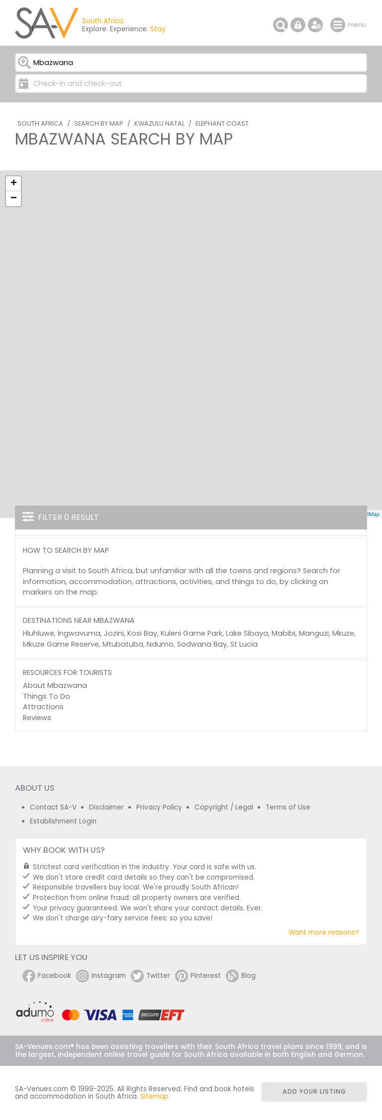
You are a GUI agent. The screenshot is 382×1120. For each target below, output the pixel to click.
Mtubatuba (122, 644)
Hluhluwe (38, 633)
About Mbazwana (55, 685)
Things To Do (46, 696)
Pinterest (198, 976)
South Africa (40, 123)
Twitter (150, 976)
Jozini (114, 633)
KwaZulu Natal (159, 123)
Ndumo (160, 644)
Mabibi (283, 633)
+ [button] (13, 183)
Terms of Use (288, 807)
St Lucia (244, 644)
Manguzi (314, 633)
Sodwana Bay (202, 644)
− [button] (13, 198)
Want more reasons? (323, 932)
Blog (241, 976)
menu (339, 24)
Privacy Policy (159, 807)
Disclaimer (106, 807)
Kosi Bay (142, 633)
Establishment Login (63, 821)
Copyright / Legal (223, 807)
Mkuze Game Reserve (61, 644)
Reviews (37, 718)
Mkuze (343, 633)
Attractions (43, 707)
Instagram (101, 976)
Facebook (46, 976)
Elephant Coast (222, 123)
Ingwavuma (79, 633)
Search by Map (98, 123)
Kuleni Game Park (191, 633)
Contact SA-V (53, 807)
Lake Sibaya (247, 633)
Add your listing (314, 1091)
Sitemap (154, 1096)
